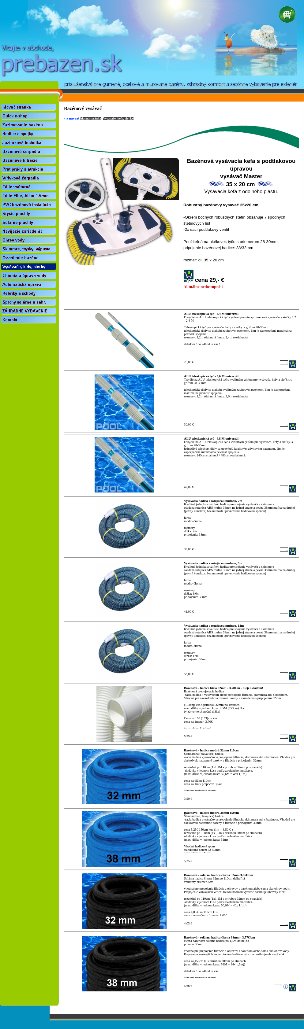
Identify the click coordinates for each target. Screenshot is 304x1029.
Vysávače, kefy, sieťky (118, 118)
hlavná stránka (90, 118)
